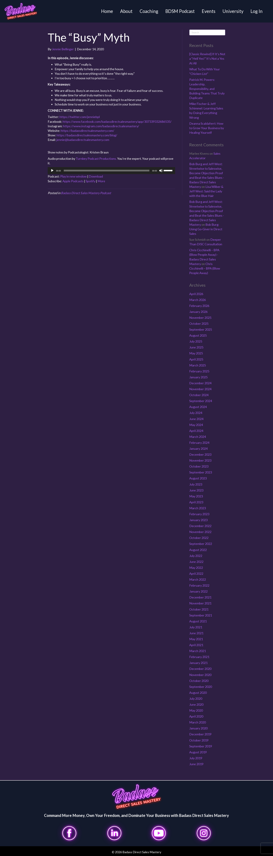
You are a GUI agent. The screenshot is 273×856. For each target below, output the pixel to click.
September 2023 (200, 472)
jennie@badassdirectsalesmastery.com (82, 140)
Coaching (149, 11)
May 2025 (196, 353)
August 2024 (198, 407)
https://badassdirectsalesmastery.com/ (87, 131)
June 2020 (196, 704)
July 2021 (195, 627)
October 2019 (198, 740)
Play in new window (73, 176)
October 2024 (198, 395)
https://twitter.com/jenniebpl (80, 117)
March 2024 (197, 437)
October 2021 (198, 609)
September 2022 (200, 544)
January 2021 (198, 663)
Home (107, 11)
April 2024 (196, 431)
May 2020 (196, 710)
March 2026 (197, 300)
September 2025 (200, 329)
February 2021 (199, 657)
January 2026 (198, 312)
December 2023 (200, 454)
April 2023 (196, 502)
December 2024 (200, 383)
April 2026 (196, 294)
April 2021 (196, 645)
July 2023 (195, 484)
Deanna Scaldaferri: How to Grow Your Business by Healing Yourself (206, 128)
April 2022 (196, 573)
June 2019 (196, 764)
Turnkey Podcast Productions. (96, 158)
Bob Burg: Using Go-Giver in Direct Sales (205, 229)
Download (96, 176)
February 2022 (199, 585)
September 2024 (200, 401)
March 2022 (197, 579)
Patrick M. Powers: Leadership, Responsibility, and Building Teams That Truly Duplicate (207, 89)
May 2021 (196, 639)
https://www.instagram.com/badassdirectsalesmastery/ (101, 126)
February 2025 (199, 371)
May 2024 (196, 425)
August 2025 (198, 335)
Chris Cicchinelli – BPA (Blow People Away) (204, 268)
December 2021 (200, 597)
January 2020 (198, 728)
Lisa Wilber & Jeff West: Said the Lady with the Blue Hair (206, 191)
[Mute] (161, 170)
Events (208, 11)
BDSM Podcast (180, 11)
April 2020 (196, 716)
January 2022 (198, 591)
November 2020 (200, 675)
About (126, 11)
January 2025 (198, 377)
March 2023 (197, 508)
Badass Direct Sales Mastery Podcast (86, 193)
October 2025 (198, 323)
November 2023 (200, 460)
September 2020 (200, 687)
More (101, 181)
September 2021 (200, 615)
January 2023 (198, 520)
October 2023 (198, 466)
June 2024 (196, 419)
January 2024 (198, 448)
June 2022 (196, 562)
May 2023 (196, 496)
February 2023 (199, 514)
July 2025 (195, 341)
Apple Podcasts (73, 181)
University (233, 11)
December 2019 (200, 734)
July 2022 (195, 556)
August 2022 (198, 550)
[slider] (106, 170)
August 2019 (198, 752)
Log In (257, 11)
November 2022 (200, 532)
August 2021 (198, 621)
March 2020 (197, 722)
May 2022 (196, 568)
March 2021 (197, 651)
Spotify (90, 181)
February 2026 (199, 306)
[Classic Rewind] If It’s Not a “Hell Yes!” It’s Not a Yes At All (207, 58)
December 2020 (200, 669)
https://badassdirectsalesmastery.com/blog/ (87, 135)
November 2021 (200, 603)
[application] (111, 170)
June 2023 (196, 490)
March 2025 (197, 365)
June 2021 (196, 633)
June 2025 (196, 347)
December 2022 (200, 526)
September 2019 (200, 746)
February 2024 (199, 442)
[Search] (207, 32)
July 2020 (195, 698)
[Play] (52, 170)
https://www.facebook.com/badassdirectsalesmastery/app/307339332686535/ (117, 121)
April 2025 (196, 359)
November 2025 (200, 317)
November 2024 (200, 389)
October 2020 (198, 681)
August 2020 (198, 693)
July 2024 (195, 413)
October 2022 (198, 538)
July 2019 (195, 758)
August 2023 (198, 478)
